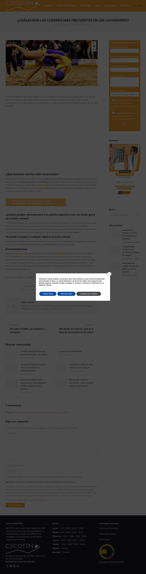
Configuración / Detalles (89, 294)
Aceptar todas (48, 294)
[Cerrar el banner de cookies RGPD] (109, 274)
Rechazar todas (66, 294)
